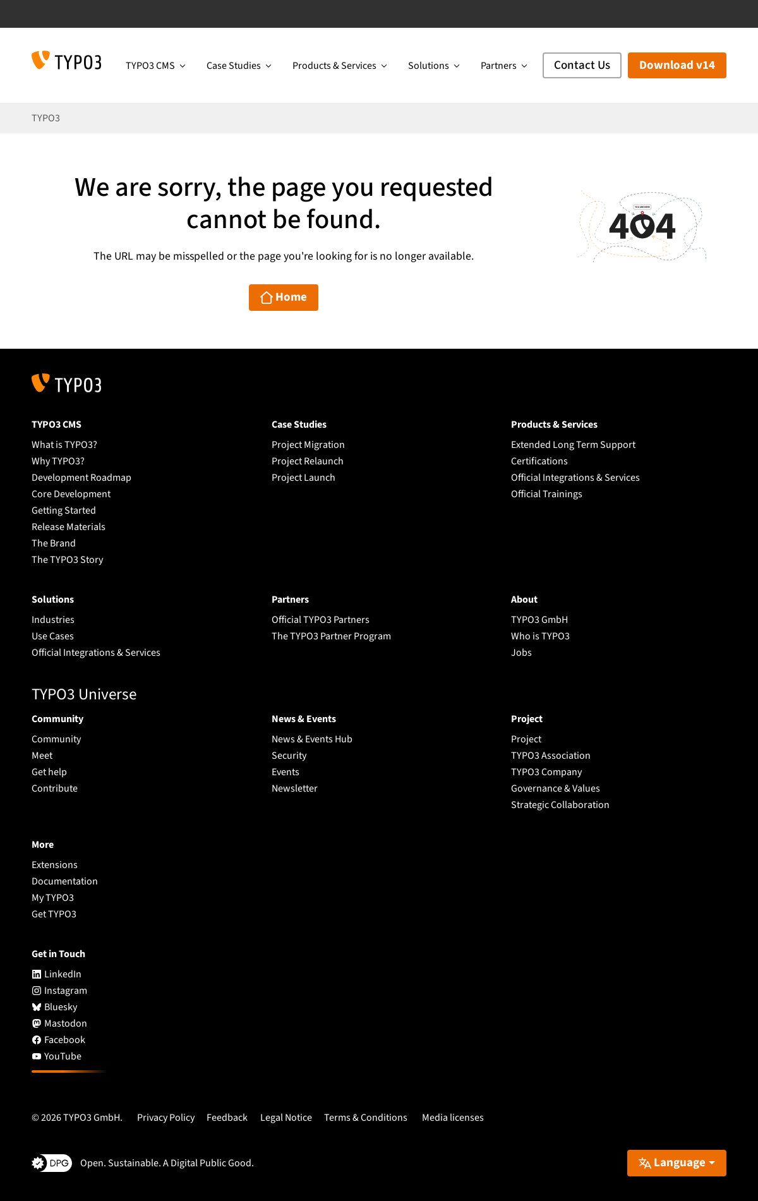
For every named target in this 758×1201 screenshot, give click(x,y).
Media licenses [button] (453, 1118)
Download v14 (677, 65)
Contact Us (582, 65)
